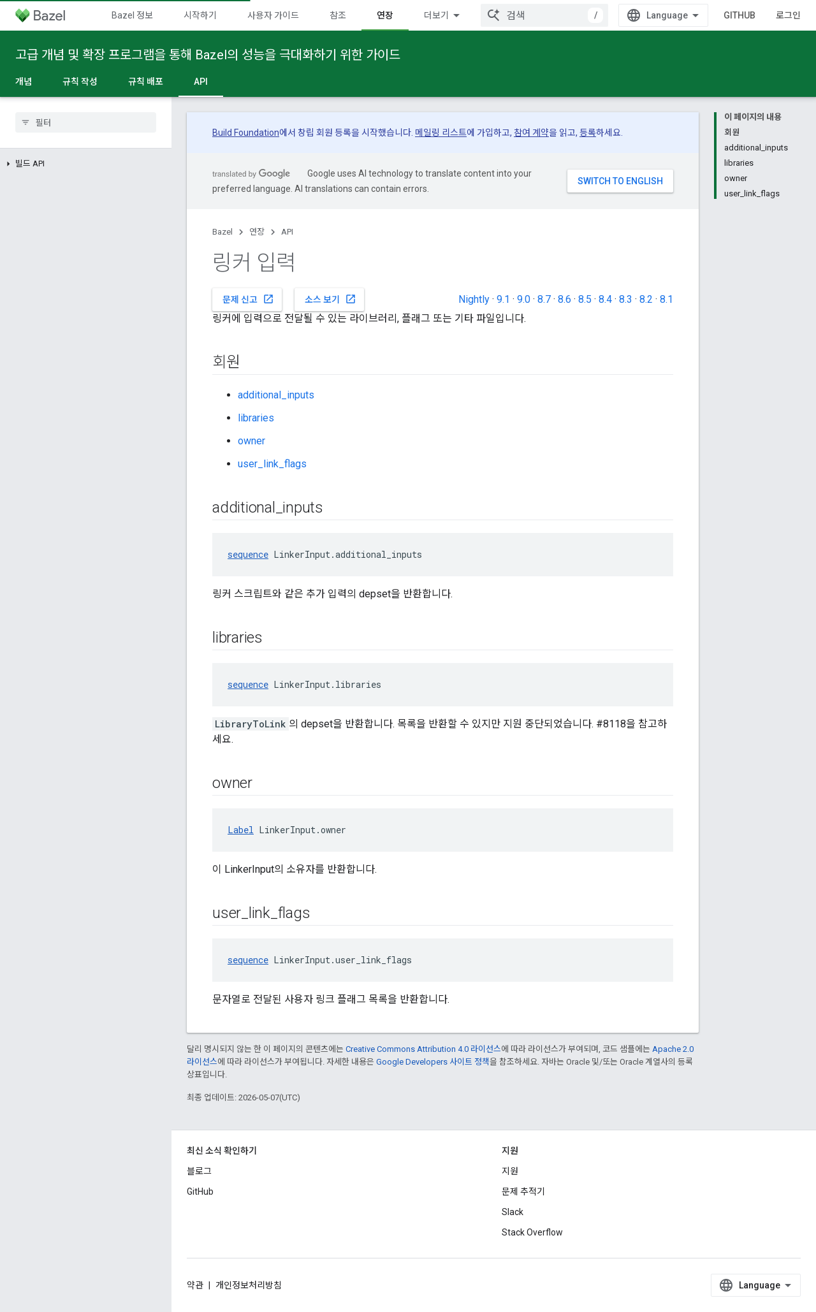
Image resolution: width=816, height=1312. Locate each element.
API (287, 232)
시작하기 (200, 15)
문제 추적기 (523, 1191)
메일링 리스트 (441, 133)
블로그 (199, 1171)
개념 (23, 82)
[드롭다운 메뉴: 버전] (521, 15)
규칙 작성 (80, 82)
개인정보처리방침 (248, 1285)
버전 (496, 15)
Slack (512, 1212)
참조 (338, 15)
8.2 (646, 299)
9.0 (523, 299)
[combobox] (651, 15)
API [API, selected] (201, 82)
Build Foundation (245, 133)
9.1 (503, 299)
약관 (195, 1285)
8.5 (585, 299)
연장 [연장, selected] (385, 15)
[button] (85, 163)
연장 (257, 232)
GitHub (757, 15)
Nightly (474, 299)
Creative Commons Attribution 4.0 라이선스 (423, 1049)
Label (241, 830)
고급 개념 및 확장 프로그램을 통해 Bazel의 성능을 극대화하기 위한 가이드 (207, 54)
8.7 (544, 299)
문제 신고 (248, 299)
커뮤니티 (440, 15)
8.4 (605, 299)
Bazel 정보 (132, 15)
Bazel (222, 232)
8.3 (625, 299)
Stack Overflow (532, 1232)
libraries (256, 418)
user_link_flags (272, 464)
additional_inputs (276, 395)
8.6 (564, 299)
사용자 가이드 (273, 15)
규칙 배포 (145, 82)
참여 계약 (531, 133)
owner (251, 441)
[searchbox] (85, 122)
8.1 (666, 299)
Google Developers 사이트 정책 (433, 1062)
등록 (587, 133)
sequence (248, 554)
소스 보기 (330, 299)
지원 (510, 1171)
